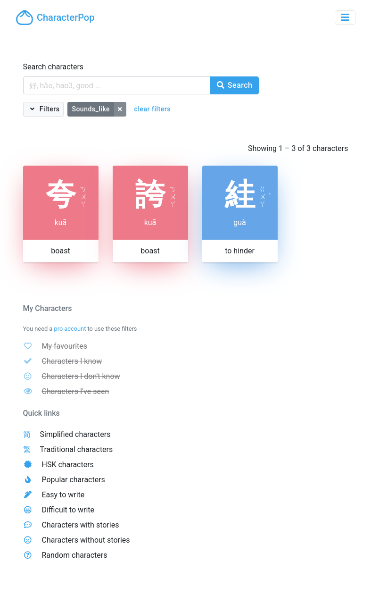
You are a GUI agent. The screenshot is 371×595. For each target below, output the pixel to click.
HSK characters (67, 464)
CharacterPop (55, 17)
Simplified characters (75, 434)
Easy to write (62, 494)
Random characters (74, 555)
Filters (49, 109)
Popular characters (73, 479)
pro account (70, 328)
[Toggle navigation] (345, 17)
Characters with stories (80, 524)
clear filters (152, 109)
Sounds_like (91, 109)
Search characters (53, 66)
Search (234, 85)
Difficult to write (67, 509)
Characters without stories (85, 540)
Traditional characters (76, 449)
